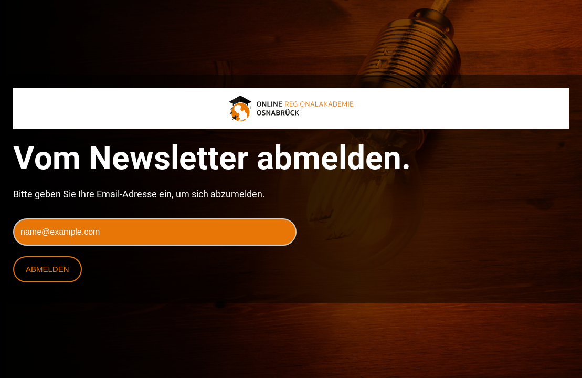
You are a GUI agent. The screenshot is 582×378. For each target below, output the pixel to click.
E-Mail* (25, 212)
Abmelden (47, 269)
